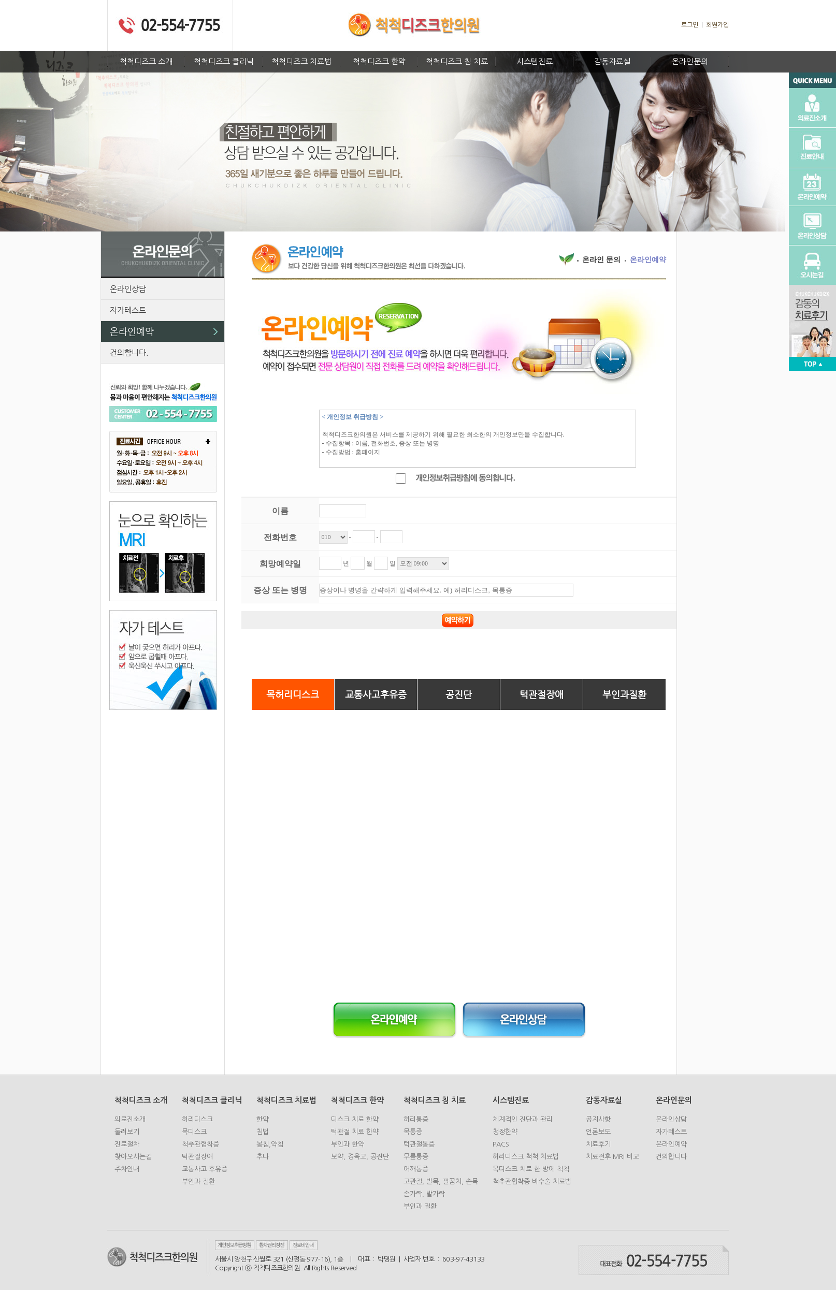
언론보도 (598, 1131)
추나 (262, 1156)
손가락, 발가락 (424, 1194)
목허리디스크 (292, 694)
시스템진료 (534, 61)
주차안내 (126, 1169)
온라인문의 (690, 61)
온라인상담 (128, 288)
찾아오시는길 (133, 1156)
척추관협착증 (200, 1144)
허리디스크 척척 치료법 (526, 1156)
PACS (501, 1144)
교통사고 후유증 (204, 1169)
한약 (262, 1119)
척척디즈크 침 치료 (457, 61)
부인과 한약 (347, 1144)
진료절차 (126, 1144)
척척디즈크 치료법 (301, 61)
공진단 (458, 694)
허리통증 (415, 1119)
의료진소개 (130, 1119)
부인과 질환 (198, 1181)
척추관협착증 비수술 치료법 (532, 1181)
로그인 (689, 25)
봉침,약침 (269, 1144)
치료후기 (598, 1144)
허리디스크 (197, 1119)
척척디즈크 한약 (379, 61)
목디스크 (194, 1131)
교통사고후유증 (376, 694)
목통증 (412, 1131)
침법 (262, 1131)
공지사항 (598, 1119)
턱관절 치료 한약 (355, 1131)
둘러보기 (126, 1131)
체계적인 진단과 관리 (523, 1119)
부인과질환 (624, 694)
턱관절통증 (419, 1144)
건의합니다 (671, 1156)
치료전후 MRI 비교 (612, 1156)
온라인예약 (132, 331)
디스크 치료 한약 (355, 1119)
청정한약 (505, 1131)
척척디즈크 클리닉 (224, 61)
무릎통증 (415, 1156)
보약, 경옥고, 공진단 (360, 1156)
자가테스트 (128, 310)
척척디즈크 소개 (146, 61)
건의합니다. (129, 352)
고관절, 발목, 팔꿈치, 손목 (440, 1181)
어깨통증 (415, 1169)
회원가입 (717, 25)
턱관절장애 (542, 694)
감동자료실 (612, 61)
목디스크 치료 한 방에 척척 (531, 1169)
